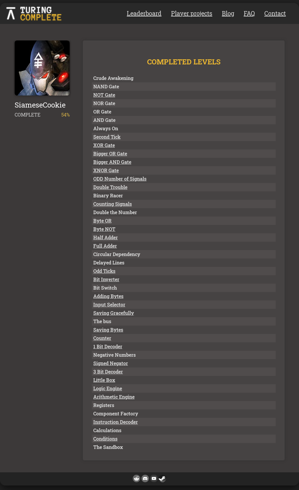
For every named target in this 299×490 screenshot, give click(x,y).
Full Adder (105, 246)
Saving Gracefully (113, 313)
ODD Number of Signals (120, 179)
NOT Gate (104, 95)
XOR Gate (104, 145)
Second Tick (106, 137)
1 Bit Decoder (107, 346)
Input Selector (109, 304)
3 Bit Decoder (108, 371)
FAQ (249, 13)
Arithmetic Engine (114, 397)
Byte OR (102, 220)
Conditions (105, 438)
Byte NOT (104, 229)
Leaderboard (144, 13)
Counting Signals (112, 204)
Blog (228, 13)
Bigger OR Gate (110, 153)
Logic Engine (107, 388)
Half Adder (105, 237)
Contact (275, 13)
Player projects (191, 13)
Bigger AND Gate (112, 162)
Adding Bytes (108, 296)
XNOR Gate (106, 170)
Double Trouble (110, 187)
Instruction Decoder (115, 422)
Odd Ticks (104, 271)
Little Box (104, 380)
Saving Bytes (108, 329)
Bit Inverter (106, 279)
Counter (102, 338)
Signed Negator (110, 363)
